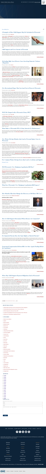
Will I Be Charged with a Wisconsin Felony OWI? (11, 310)
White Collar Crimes (7, 367)
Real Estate (5, 357)
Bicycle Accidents (6, 322)
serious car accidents (27, 157)
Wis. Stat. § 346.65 (19, 131)
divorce (26, 36)
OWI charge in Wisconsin (7, 116)
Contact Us (39, 428)
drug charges (10, 105)
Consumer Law (6, 334)
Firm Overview (10, 428)
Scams (5, 359)
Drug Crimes (13, 90)
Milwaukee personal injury (20, 153)
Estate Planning (6, 344)
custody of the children (16, 75)
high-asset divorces (6, 72)
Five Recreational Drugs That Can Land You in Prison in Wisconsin (14, 309)
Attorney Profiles (17, 428)
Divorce (13, 277)
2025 (4, 377)
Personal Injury (6, 352)
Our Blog (34, 428)
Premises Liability (6, 354)
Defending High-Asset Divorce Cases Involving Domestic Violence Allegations (15, 307)
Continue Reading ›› (40, 57)
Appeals (5, 320)
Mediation (5, 347)
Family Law (12, 34)
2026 (4, 375)
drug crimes (12, 180)
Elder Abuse (5, 342)
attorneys (21, 80)
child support (10, 36)
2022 (4, 382)
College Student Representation (8, 330)
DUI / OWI (12, 114)
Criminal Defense (14, 250)
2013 (4, 396)
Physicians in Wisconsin (6, 199)
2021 (4, 383)
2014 (4, 395)
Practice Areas (24, 428)
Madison (22, 448)
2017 (4, 390)
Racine (8, 446)
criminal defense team (15, 256)
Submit (5, 415)
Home (6, 428)
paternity (16, 279)
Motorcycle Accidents (7, 349)
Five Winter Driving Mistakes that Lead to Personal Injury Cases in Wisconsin (15, 312)
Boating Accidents (6, 324)
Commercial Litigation (7, 332)
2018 (4, 388)
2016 (4, 391)
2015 (4, 393)
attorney (13, 181)
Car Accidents (13, 142)
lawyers (29, 232)
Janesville (8, 454)
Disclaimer (11, 471)
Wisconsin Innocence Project (21, 261)
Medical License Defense (15, 195)
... (15, 300)
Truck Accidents (6, 362)
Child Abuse (5, 329)
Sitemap (24, 471)
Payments (20, 471)
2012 (4, 398)
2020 (4, 385)
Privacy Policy (16, 471)
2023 (4, 380)
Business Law (6, 325)
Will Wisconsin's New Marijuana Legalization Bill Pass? (12, 314)
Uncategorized (6, 364)
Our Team (29, 428)
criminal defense (21, 105)
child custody (4, 37)
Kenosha (22, 446)
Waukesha (37, 442)
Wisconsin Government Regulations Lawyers (10, 369)
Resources (8, 471)
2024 (4, 378)
